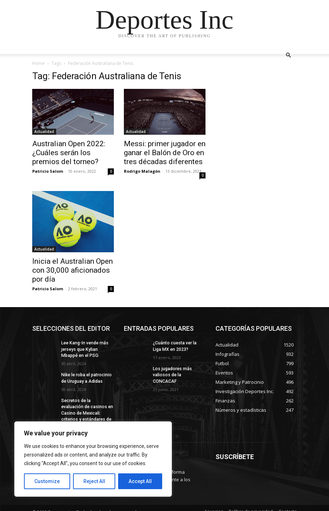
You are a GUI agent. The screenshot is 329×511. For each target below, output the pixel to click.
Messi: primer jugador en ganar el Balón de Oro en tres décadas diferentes (164, 152)
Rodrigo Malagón (142, 171)
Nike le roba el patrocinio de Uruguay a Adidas (85, 377)
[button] (288, 55)
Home (38, 63)
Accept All (140, 481)
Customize (47, 481)
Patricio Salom (47, 171)
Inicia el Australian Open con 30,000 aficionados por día (72, 270)
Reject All (94, 481)
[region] (93, 459)
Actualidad (44, 131)
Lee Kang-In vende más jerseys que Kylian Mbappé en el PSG (84, 349)
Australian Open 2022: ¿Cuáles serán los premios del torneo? (68, 152)
